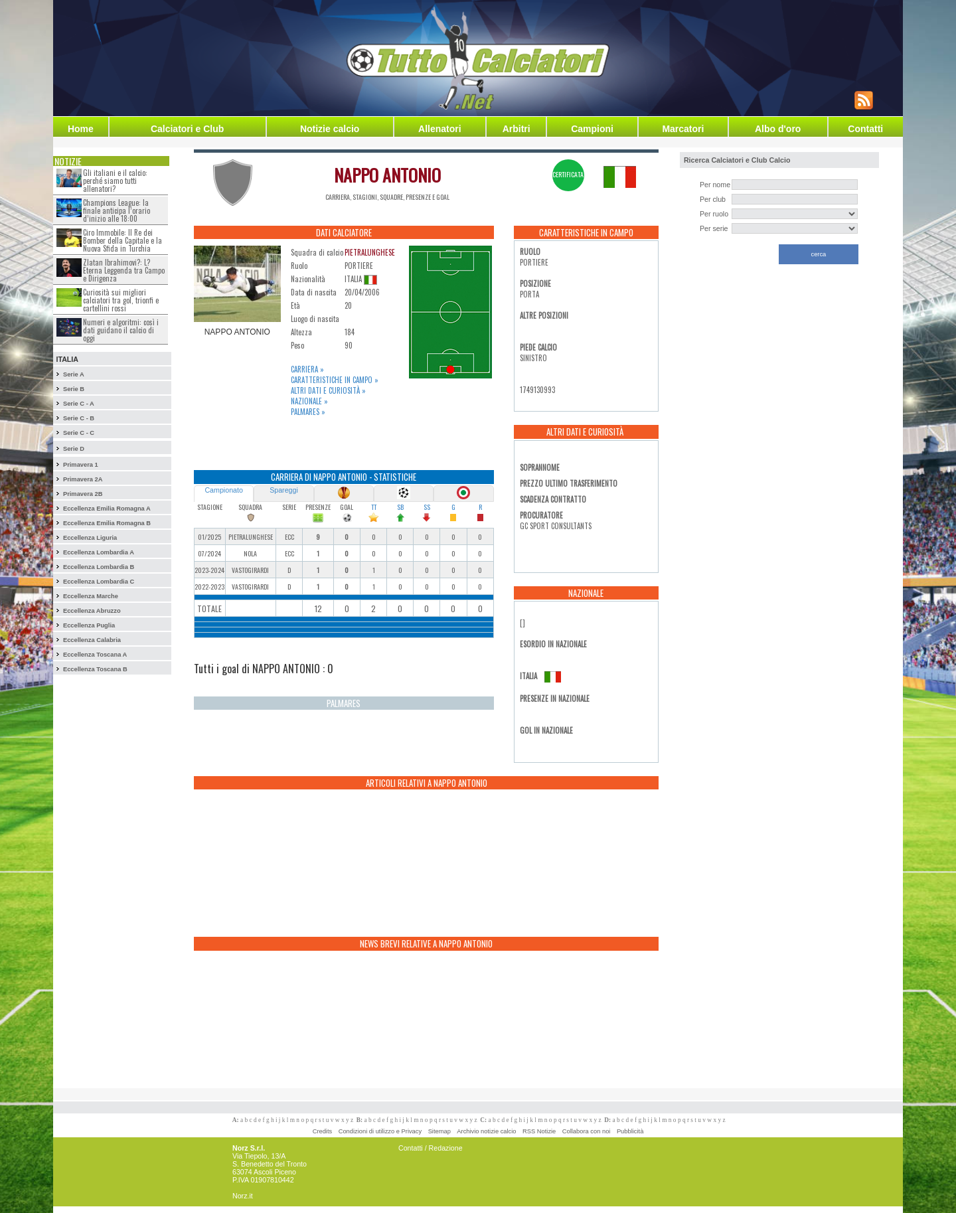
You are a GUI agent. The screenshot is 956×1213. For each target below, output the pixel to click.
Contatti (865, 128)
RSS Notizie (539, 1131)
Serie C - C (78, 433)
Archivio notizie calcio (486, 1131)
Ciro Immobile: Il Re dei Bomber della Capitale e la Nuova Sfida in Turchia (122, 240)
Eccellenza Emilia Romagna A (107, 508)
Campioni (592, 128)
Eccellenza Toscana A (95, 654)
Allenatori (439, 128)
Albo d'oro (778, 128)
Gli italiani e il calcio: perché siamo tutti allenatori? (115, 181)
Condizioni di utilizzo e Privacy (380, 1131)
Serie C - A (78, 403)
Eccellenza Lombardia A (98, 552)
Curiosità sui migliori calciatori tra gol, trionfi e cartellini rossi (121, 300)
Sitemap (439, 1131)
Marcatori (683, 128)
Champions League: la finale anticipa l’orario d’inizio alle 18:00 (116, 210)
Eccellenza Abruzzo (92, 610)
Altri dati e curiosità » (328, 390)
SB (400, 507)
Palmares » (308, 411)
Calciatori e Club (187, 128)
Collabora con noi (586, 1131)
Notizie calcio (329, 128)
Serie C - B (78, 418)
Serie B (73, 389)
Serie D (73, 448)
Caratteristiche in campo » (334, 379)
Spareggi (284, 490)
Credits (323, 1131)
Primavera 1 (80, 464)
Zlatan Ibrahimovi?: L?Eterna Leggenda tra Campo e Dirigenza (124, 270)
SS (427, 507)
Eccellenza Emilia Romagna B (107, 523)
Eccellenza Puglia (89, 625)
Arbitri (516, 128)
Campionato (223, 490)
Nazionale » (309, 401)
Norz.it (242, 1196)
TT (373, 507)
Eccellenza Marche (90, 596)
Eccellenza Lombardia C (98, 581)
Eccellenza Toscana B (95, 669)
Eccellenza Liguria (90, 537)
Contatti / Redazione (430, 1148)
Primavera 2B (83, 494)
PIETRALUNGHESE (370, 252)
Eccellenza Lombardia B (98, 567)
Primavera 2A (83, 479)
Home (81, 128)
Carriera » (307, 369)
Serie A (73, 374)
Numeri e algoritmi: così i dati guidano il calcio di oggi (121, 330)
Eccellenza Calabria (92, 640)
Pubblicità (630, 1131)
